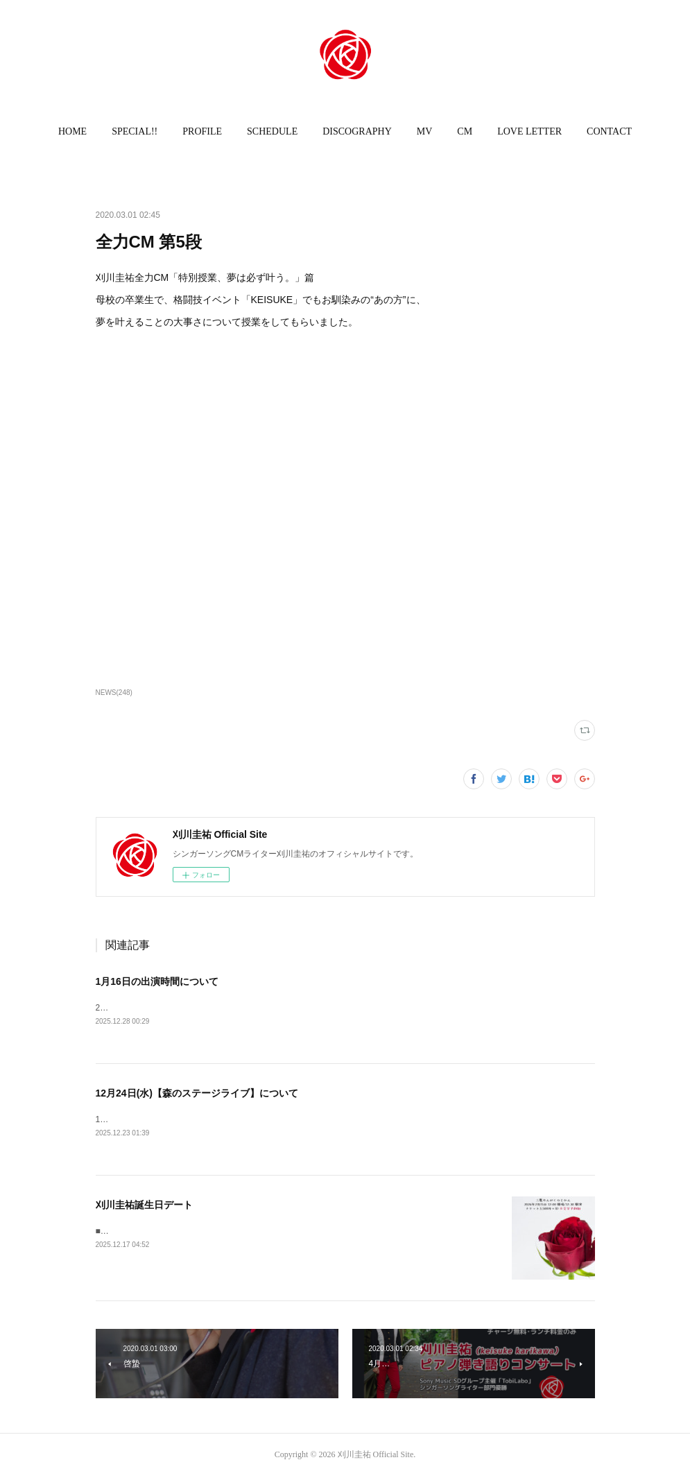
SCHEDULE (272, 131)
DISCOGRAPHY (357, 131)
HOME (72, 131)
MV (425, 131)
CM (464, 131)
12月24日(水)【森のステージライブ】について (197, 1093)
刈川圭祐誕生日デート (144, 1206)
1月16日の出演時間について (157, 981)
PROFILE (202, 131)
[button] (72, 132)
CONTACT (609, 131)
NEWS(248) (114, 692)
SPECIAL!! (134, 131)
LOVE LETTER (529, 131)
